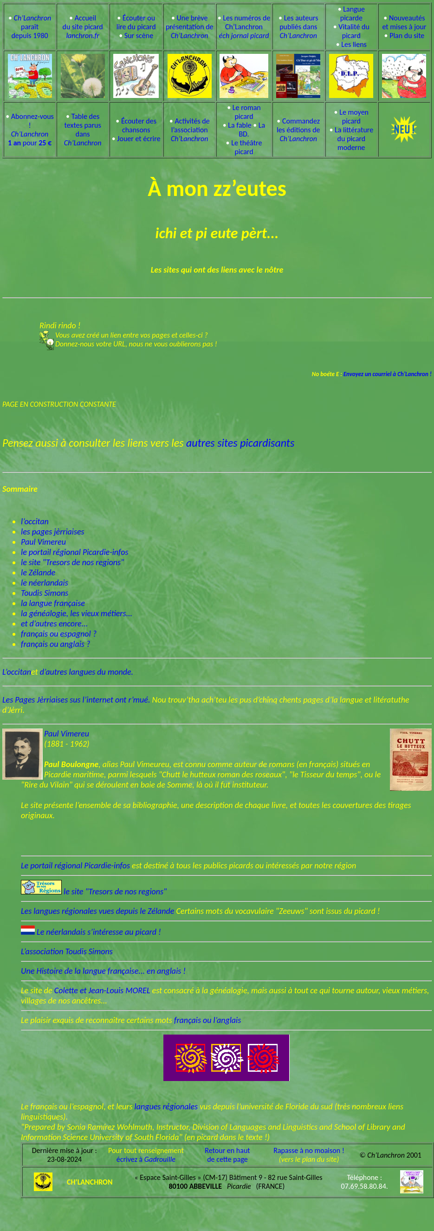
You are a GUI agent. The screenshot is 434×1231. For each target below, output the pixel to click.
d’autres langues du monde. (86, 672)
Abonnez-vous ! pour (31, 129)
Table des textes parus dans (83, 129)
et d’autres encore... (54, 624)
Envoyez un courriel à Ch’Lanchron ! (387, 374)
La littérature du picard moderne (354, 138)
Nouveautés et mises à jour (404, 22)
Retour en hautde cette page (227, 1155)
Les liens (354, 44)
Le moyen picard (354, 116)
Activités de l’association (190, 130)
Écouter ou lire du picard (136, 22)
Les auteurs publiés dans (298, 26)
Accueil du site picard (82, 26)
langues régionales (166, 1106)
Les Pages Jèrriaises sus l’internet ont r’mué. (76, 700)
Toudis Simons (44, 593)
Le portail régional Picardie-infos (76, 865)
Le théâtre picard (246, 147)
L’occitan (16, 672)
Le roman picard (247, 112)
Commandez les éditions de (298, 130)
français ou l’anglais (207, 1020)
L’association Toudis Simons (67, 951)
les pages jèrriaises (52, 532)
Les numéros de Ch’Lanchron (245, 26)
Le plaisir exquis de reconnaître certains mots (97, 1020)
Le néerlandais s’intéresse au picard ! (99, 932)
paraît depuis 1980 (31, 26)
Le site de (37, 990)
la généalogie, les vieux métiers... (76, 613)
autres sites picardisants (240, 442)
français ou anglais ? (55, 644)
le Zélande (38, 572)
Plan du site (406, 35)
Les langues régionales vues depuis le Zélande (98, 911)
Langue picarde (352, 13)
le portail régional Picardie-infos (75, 552)
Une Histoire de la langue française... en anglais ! (103, 971)
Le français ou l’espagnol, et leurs (78, 1106)
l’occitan (35, 521)
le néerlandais (44, 583)
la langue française (53, 603)
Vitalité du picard (353, 31)
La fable (239, 125)
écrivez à (146, 1159)
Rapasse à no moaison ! (308, 1150)
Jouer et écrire (138, 138)
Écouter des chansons (138, 125)
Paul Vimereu (43, 542)
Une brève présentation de (190, 26)
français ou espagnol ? (59, 634)
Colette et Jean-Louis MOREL (103, 990)
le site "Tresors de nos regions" (72, 562)
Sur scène (138, 35)
